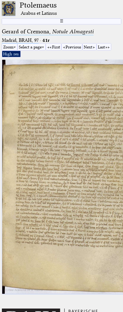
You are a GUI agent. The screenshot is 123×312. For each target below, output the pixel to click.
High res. (11, 53)
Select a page (30, 46)
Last (101, 46)
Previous (73, 46)
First (56, 46)
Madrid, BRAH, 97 (20, 40)
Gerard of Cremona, (48, 31)
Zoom (8, 46)
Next (88, 46)
